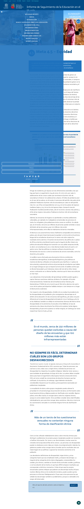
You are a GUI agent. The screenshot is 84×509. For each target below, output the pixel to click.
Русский (14, 0)
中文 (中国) (19, 0)
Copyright (8, 505)
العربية (10, 0)
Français (5, 0)
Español (28, 0)
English (24, 0)
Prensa (12, 494)
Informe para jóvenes (12, 34)
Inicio (12, 17)
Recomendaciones (12, 29)
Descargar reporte (12, 14)
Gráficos (12, 498)
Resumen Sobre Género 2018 (12, 37)
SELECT (74, 485)
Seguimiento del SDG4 (12, 26)
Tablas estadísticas (12, 32)
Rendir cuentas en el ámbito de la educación (12, 23)
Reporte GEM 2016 (12, 42)
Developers (15, 505)
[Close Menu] (2, 12)
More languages (35, 0)
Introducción (12, 19)
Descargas (12, 490)
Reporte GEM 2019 (12, 40)
